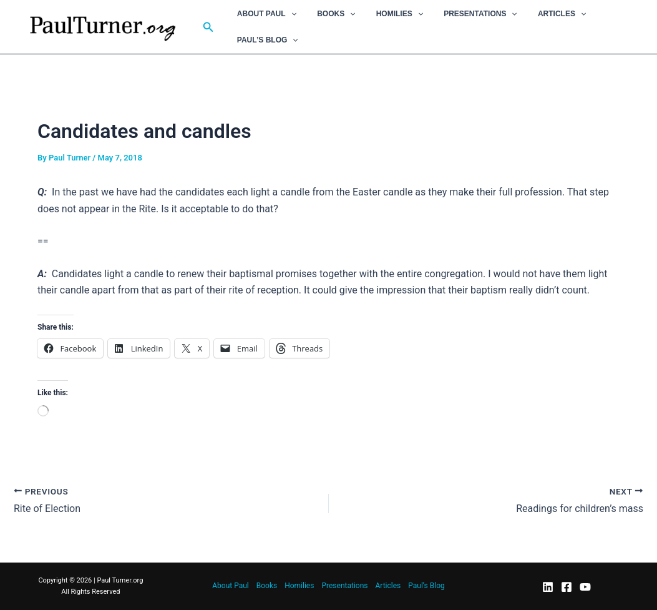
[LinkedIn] (547, 587)
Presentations (460, 14)
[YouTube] (585, 587)
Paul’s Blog (264, 40)
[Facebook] (566, 587)
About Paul (263, 14)
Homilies (384, 14)
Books (327, 14)
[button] (208, 27)
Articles (536, 14)
